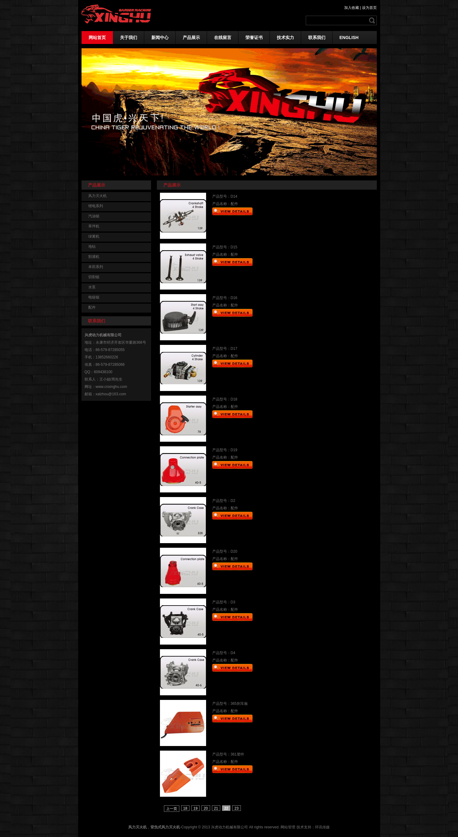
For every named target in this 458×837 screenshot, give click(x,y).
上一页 (171, 809)
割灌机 (93, 257)
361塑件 (237, 754)
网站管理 (288, 827)
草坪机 (93, 226)
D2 (233, 501)
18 (185, 808)
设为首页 (369, 8)
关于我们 (128, 37)
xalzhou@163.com (111, 394)
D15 (234, 247)
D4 (233, 653)
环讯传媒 (322, 827)
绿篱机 (93, 236)
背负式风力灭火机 (165, 827)
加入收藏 (351, 8)
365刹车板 (239, 703)
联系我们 (316, 37)
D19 (234, 450)
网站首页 (97, 37)
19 (195, 808)
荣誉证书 (254, 37)
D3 (233, 602)
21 (216, 808)
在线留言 (222, 37)
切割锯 (93, 277)
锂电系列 (95, 206)
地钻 (92, 246)
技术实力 (285, 37)
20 (206, 808)
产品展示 (191, 37)
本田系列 (95, 267)
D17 (234, 348)
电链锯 (93, 297)
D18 (234, 399)
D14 (234, 196)
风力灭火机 (97, 196)
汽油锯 (93, 216)
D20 (234, 551)
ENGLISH (349, 37)
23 (236, 808)
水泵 (92, 287)
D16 (234, 298)
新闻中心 (160, 37)
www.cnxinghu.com (111, 387)
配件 (92, 307)
